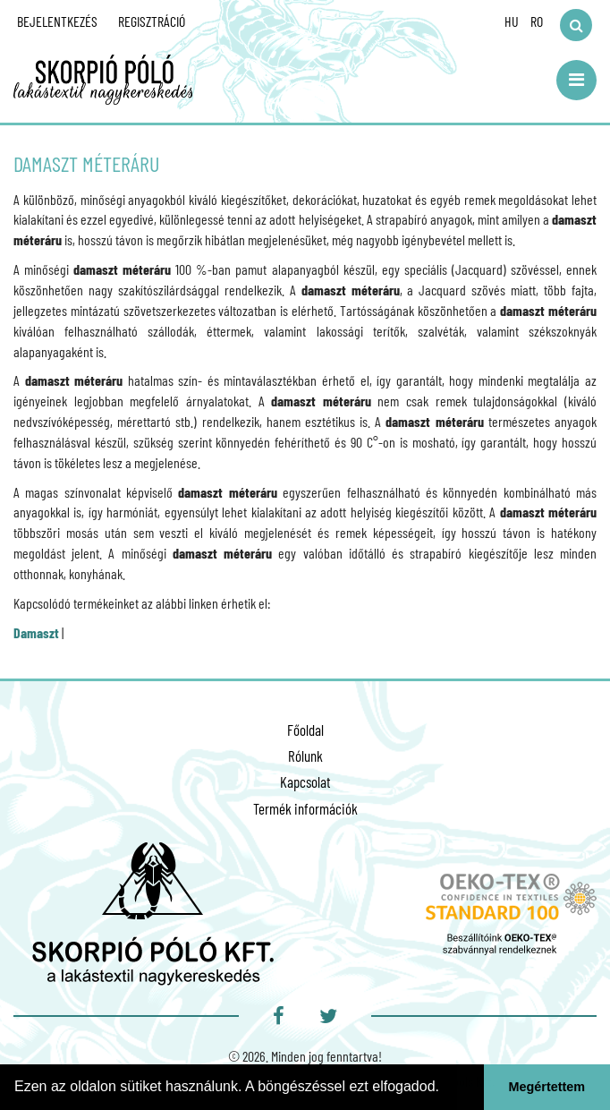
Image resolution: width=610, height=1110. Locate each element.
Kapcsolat (305, 781)
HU (511, 21)
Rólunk (305, 755)
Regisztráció (151, 21)
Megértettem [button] (547, 1087)
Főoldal (305, 730)
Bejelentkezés (57, 21)
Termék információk (305, 808)
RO (536, 21)
